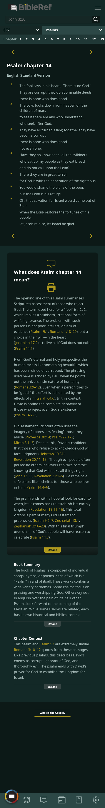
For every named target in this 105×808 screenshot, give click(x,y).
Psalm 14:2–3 (25, 415)
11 (86, 39)
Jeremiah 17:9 (26, 342)
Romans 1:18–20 (63, 331)
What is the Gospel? (52, 713)
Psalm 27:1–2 (62, 437)
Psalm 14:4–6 (37, 487)
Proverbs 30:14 (38, 437)
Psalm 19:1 (39, 331)
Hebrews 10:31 (52, 453)
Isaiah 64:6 (45, 398)
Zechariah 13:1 (67, 520)
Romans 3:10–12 (27, 649)
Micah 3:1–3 (23, 442)
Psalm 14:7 (40, 537)
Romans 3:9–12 (27, 387)
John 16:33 (23, 476)
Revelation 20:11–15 (30, 459)
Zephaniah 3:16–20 (29, 526)
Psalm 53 (46, 644)
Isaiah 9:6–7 (43, 520)
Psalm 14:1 (24, 348)
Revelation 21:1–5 (48, 476)
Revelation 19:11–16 (46, 509)
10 (78, 39)
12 (94, 39)
